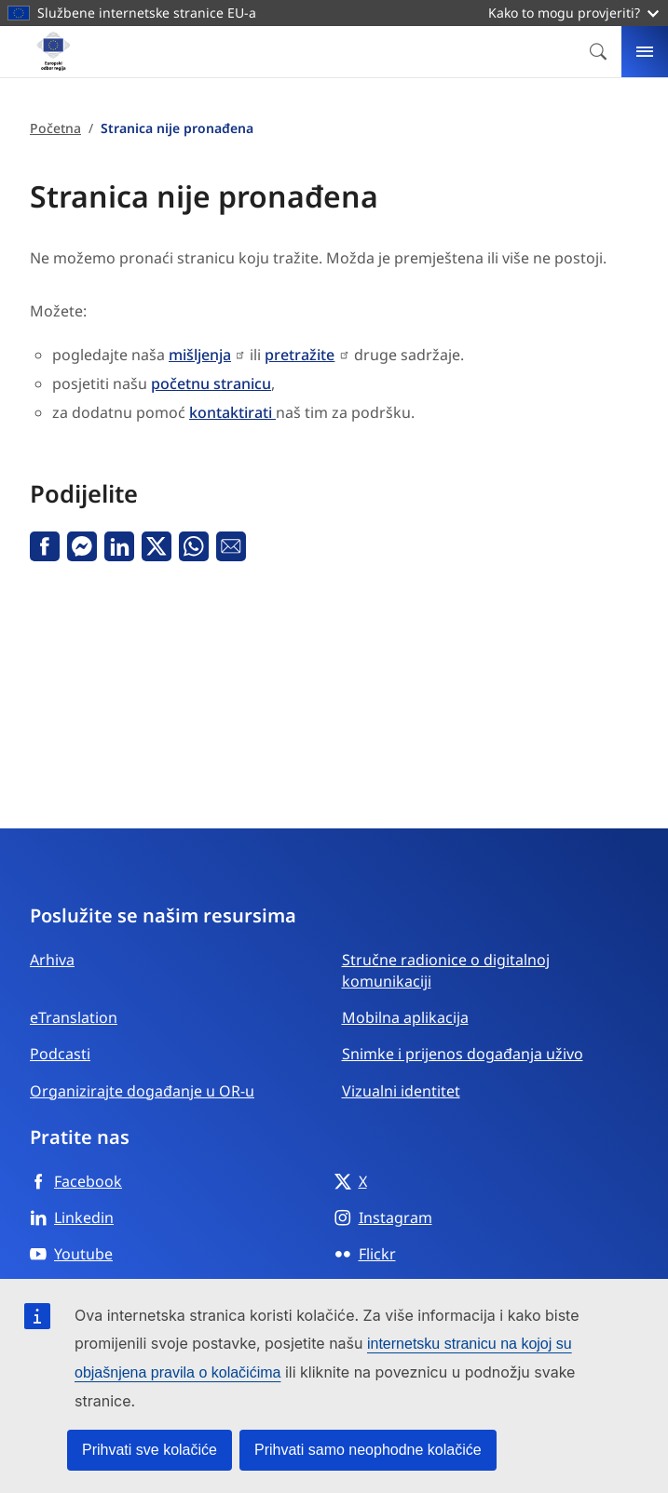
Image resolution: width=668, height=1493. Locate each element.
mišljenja (200, 354)
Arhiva (52, 959)
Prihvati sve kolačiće (149, 1450)
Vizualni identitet (401, 1091)
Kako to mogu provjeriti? (573, 12)
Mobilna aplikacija (405, 1017)
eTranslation (73, 1017)
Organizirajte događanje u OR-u (142, 1091)
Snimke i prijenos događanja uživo (462, 1053)
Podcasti (60, 1053)
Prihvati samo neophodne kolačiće (368, 1450)
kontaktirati (232, 412)
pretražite (299, 354)
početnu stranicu (211, 383)
